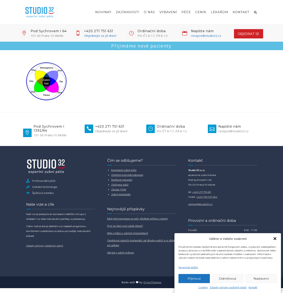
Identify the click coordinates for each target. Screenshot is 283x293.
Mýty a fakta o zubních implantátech (127, 233)
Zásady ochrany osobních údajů (228, 287)
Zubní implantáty (121, 194)
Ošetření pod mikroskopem (127, 175)
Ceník (200, 12)
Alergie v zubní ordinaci (120, 252)
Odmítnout (227, 278)
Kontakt (253, 287)
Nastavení (261, 278)
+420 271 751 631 (201, 192)
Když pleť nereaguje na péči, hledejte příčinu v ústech (137, 218)
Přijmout (194, 278)
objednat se (248, 34)
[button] (275, 239)
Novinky (103, 12)
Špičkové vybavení (121, 180)
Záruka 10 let (118, 189)
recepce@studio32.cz (206, 36)
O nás (149, 12)
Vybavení (168, 12)
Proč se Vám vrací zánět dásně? (125, 226)
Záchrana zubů (119, 184)
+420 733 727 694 (206, 196)
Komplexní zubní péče (124, 170)
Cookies (203, 287)
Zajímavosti (127, 12)
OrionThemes (152, 282)
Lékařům (219, 12)
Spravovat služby (188, 267)
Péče (186, 12)
